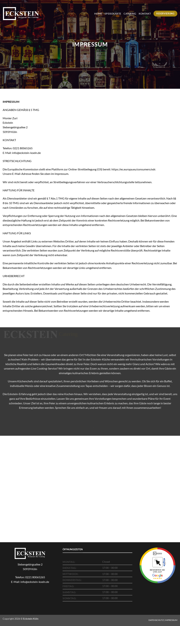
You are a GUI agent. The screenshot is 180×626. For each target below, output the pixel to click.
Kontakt (145, 13)
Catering (130, 13)
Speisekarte (113, 13)
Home (98, 13)
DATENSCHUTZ (156, 620)
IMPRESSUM (171, 620)
